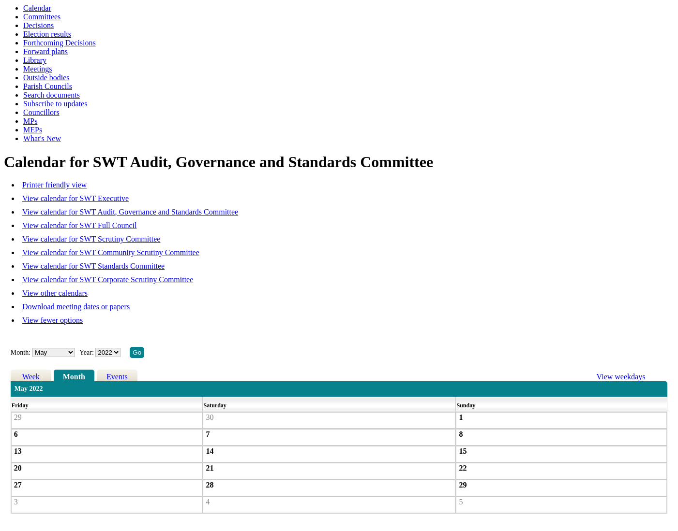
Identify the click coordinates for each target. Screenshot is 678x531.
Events (117, 377)
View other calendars (55, 293)
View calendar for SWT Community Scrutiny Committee (110, 252)
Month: (20, 352)
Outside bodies (46, 77)
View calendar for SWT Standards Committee (93, 266)
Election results (47, 34)
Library (34, 60)
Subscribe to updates (55, 104)
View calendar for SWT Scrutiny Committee (91, 239)
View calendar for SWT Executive (75, 198)
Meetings (37, 69)
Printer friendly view (54, 185)
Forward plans (45, 51)
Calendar (37, 8)
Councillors (41, 112)
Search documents (51, 95)
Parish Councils (47, 86)
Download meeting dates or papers (76, 306)
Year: (87, 352)
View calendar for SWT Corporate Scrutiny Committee (107, 279)
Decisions (38, 25)
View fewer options (52, 320)
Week (31, 377)
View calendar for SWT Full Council (79, 225)
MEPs (32, 130)
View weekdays (621, 377)
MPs (30, 121)
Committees (41, 17)
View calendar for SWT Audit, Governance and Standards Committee (130, 212)
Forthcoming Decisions (59, 43)
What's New (42, 138)
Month (74, 377)
